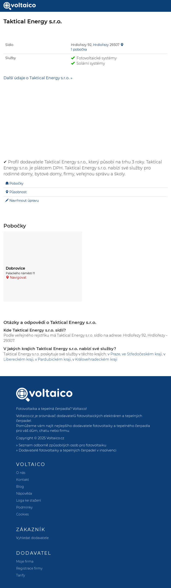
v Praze (114, 354)
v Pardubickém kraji (53, 359)
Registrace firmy (29, 568)
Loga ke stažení (28, 500)
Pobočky (16, 183)
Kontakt (22, 480)
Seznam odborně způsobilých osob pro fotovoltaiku (62, 445)
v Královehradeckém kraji (94, 359)
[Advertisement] (85, 117)
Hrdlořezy (101, 45)
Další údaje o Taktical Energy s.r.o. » (37, 78)
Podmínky (24, 507)
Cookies (22, 514)
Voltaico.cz (55, 438)
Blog (20, 486)
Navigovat (18, 277)
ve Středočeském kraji (142, 354)
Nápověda (24, 493)
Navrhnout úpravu (24, 200)
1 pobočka (79, 49)
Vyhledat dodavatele (32, 538)
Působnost (18, 192)
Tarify (20, 575)
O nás (20, 473)
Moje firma (24, 561)
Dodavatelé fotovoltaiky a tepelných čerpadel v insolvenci (67, 450)
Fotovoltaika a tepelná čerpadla (43, 408)
